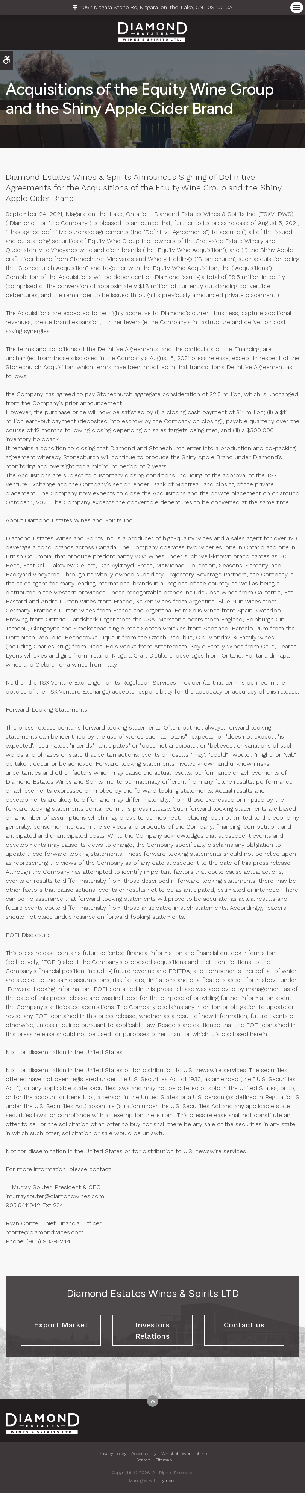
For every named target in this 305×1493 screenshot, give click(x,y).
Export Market (61, 1324)
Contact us (244, 1324)
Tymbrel (168, 1480)
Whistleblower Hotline (184, 1453)
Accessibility (143, 1453)
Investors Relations (152, 1330)
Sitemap (163, 1460)
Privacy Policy (112, 1453)
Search (143, 1460)
